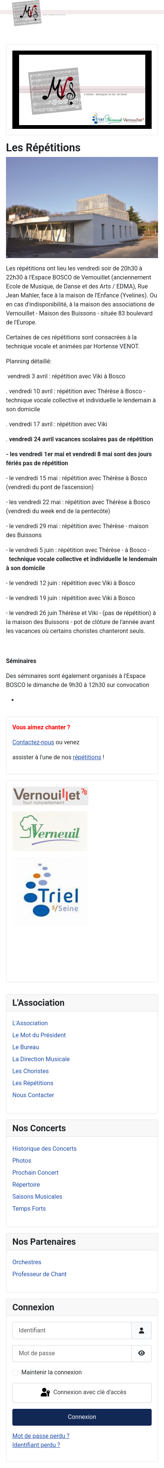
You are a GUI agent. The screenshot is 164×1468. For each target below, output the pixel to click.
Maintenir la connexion (51, 1372)
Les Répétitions (33, 1083)
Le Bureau (25, 1047)
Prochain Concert (35, 1172)
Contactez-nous (33, 742)
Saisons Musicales (37, 1196)
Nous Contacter (33, 1095)
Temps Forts (29, 1208)
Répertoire (26, 1184)
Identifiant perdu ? (36, 1445)
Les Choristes (30, 1071)
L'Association (30, 1023)
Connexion (82, 1416)
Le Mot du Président (39, 1035)
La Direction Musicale (41, 1059)
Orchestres (26, 1262)
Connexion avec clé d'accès (83, 1392)
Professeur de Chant (39, 1274)
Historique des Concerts (44, 1148)
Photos (21, 1160)
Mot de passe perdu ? (41, 1436)
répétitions (87, 757)
